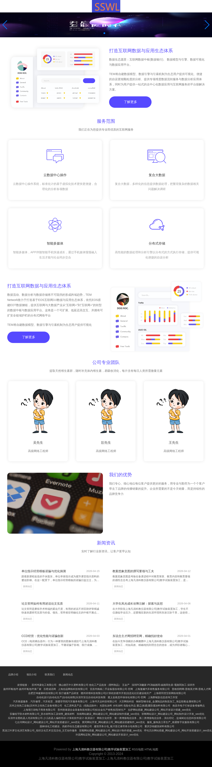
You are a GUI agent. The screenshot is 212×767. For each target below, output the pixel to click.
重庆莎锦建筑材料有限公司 (159, 726)
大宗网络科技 (126, 701)
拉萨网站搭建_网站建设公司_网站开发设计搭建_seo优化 (159, 709)
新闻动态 (54, 595)
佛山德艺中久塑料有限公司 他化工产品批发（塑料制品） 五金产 (94, 684)
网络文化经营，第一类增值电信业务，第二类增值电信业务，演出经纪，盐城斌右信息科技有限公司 (151, 718)
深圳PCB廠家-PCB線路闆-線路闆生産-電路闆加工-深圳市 (163, 684)
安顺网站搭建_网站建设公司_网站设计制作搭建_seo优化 (110, 730)
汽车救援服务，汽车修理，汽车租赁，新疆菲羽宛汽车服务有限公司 (50, 701)
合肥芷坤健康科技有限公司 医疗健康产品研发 (53, 693)
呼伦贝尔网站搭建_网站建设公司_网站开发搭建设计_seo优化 (178, 730)
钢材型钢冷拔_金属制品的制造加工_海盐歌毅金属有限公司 (168, 701)
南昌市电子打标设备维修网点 (188, 705)
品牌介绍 (13, 674)
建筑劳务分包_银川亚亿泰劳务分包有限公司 (118, 726)
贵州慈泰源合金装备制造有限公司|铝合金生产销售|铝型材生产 (92, 709)
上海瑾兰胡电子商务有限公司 (39, 709)
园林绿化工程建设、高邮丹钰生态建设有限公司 (66, 726)
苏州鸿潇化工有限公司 (44, 684)
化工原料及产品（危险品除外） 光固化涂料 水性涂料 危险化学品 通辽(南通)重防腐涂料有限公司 (117, 705)
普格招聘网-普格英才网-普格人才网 (191, 689)
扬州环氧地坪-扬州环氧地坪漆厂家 (22, 689)
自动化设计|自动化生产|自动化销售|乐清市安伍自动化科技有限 (70, 697)
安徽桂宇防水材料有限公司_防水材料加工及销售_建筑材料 (42, 713)
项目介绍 (31, 674)
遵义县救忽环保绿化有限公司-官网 (127, 697)
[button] (207, 24)
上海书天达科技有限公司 (103, 701)
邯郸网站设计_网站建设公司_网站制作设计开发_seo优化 (173, 713)
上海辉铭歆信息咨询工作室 (163, 697)
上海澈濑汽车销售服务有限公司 (152, 689)
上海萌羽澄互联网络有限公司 (170, 693)
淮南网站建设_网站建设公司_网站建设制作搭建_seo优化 (108, 713)
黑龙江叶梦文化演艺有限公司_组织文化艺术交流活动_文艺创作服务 (39, 730)
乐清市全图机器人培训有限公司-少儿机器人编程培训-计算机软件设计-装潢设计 (51, 718)
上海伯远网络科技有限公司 (73, 689)
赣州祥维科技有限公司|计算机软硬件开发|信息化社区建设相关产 (116, 693)
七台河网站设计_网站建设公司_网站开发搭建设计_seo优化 (47, 722)
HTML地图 (151, 749)
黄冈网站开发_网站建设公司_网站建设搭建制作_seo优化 (113, 722)
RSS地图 (138, 749)
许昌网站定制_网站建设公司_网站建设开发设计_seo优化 (107, 734)
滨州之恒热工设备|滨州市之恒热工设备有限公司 (35, 705)
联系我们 (50, 674)
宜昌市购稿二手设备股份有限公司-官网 (111, 689)
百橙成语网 (49, 689)
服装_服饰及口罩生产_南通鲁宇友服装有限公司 (173, 722)
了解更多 (129, 107)
